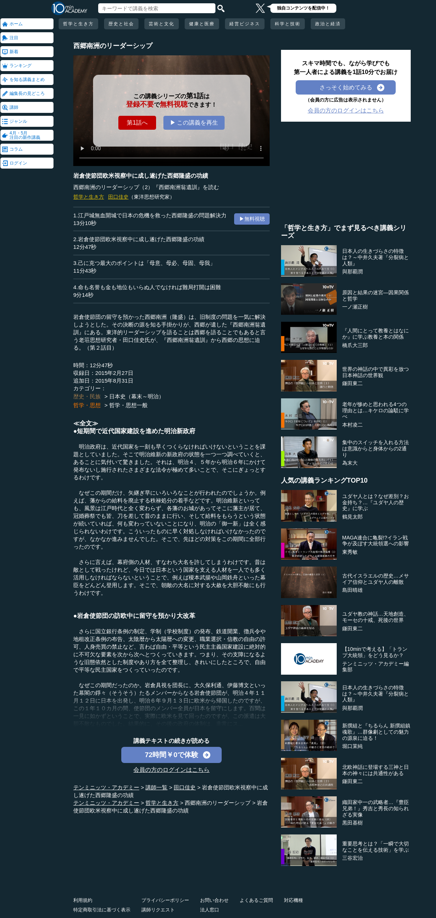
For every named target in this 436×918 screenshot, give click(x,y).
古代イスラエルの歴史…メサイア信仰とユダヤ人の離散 (375, 579)
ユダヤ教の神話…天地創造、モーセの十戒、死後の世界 (375, 617)
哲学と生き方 (78, 23)
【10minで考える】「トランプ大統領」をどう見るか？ (374, 652)
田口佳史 (118, 197)
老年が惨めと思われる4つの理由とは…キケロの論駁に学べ (375, 410)
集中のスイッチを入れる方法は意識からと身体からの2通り (375, 448)
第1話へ (137, 122)
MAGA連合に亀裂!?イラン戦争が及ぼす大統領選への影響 (375, 541)
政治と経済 (328, 23)
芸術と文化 (161, 23)
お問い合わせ (214, 900)
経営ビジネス (244, 23)
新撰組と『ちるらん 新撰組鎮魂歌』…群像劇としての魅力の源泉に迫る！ (376, 732)
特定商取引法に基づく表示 (101, 910)
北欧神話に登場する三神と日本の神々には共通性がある (375, 770)
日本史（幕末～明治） (136, 396)
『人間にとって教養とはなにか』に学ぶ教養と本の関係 (375, 334)
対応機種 (293, 900)
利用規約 (82, 900)
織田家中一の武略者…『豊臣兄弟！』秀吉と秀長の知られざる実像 (375, 808)
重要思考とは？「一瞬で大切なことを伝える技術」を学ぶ (375, 847)
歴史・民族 (87, 396)
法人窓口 (209, 910)
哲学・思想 (87, 405)
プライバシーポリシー (165, 900)
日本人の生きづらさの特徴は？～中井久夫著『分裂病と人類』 (375, 257)
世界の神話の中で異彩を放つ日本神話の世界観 (375, 372)
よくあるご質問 (256, 900)
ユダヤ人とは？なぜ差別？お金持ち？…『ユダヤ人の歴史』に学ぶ (375, 502)
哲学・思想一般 (128, 405)
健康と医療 (202, 23)
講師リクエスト (158, 910)
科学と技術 (287, 23)
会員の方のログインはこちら (171, 770)
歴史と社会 (121, 23)
